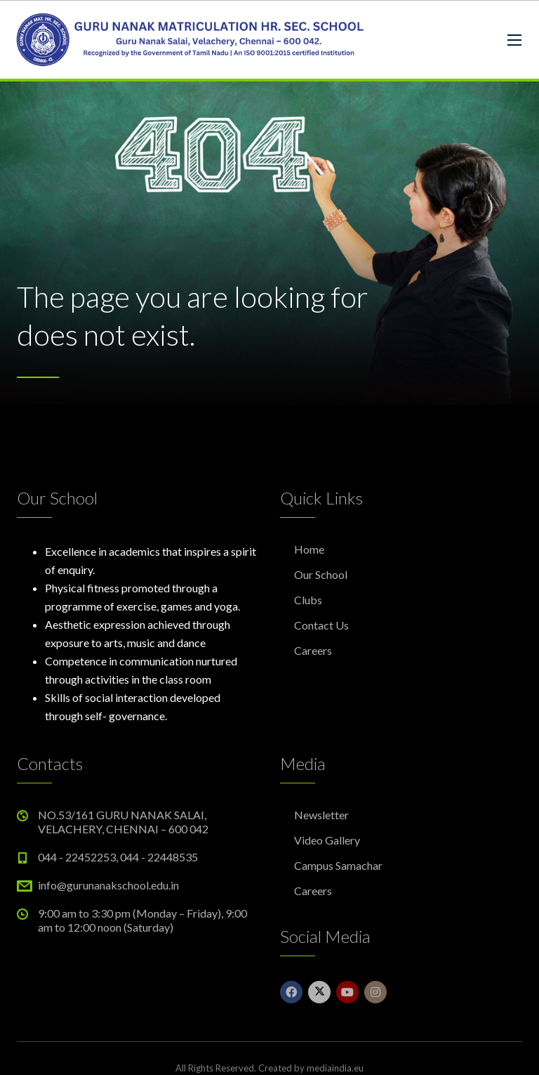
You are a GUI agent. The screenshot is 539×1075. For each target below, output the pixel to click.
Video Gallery (327, 840)
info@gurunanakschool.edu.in (108, 885)
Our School (320, 574)
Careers (313, 650)
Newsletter (321, 814)
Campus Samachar (338, 865)
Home (309, 549)
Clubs (308, 599)
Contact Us (321, 625)
